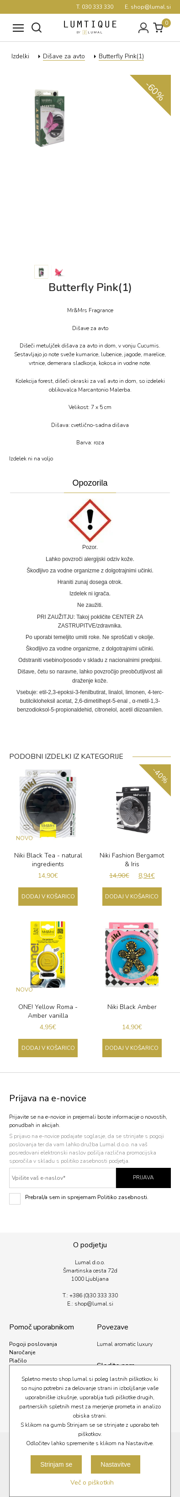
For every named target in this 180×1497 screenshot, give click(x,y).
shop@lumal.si (93, 1303)
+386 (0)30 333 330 (93, 1295)
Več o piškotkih (92, 1482)
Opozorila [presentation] (89, 483)
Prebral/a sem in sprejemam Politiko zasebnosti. (78, 1199)
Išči (36, 27)
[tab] (90, 483)
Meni (16, 23)
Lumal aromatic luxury (125, 1344)
